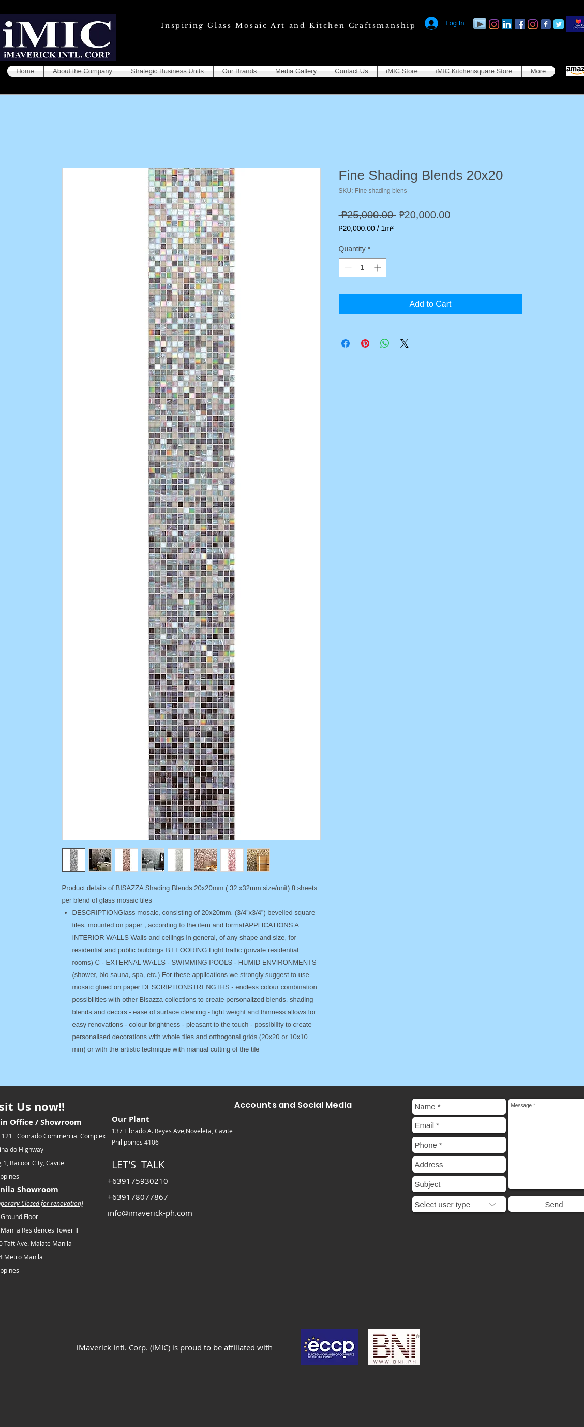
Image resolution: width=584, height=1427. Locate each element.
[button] (83, 71)
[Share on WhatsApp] (385, 343)
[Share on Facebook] (345, 343)
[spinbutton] (362, 268)
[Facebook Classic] (546, 24)
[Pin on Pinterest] (365, 343)
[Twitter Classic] (558, 24)
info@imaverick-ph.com (150, 1213)
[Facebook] (520, 24)
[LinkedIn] (507, 24)
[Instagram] (494, 24)
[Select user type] (459, 1204)
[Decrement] (346, 268)
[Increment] (378, 268)
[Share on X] (404, 343)
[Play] (479, 23)
